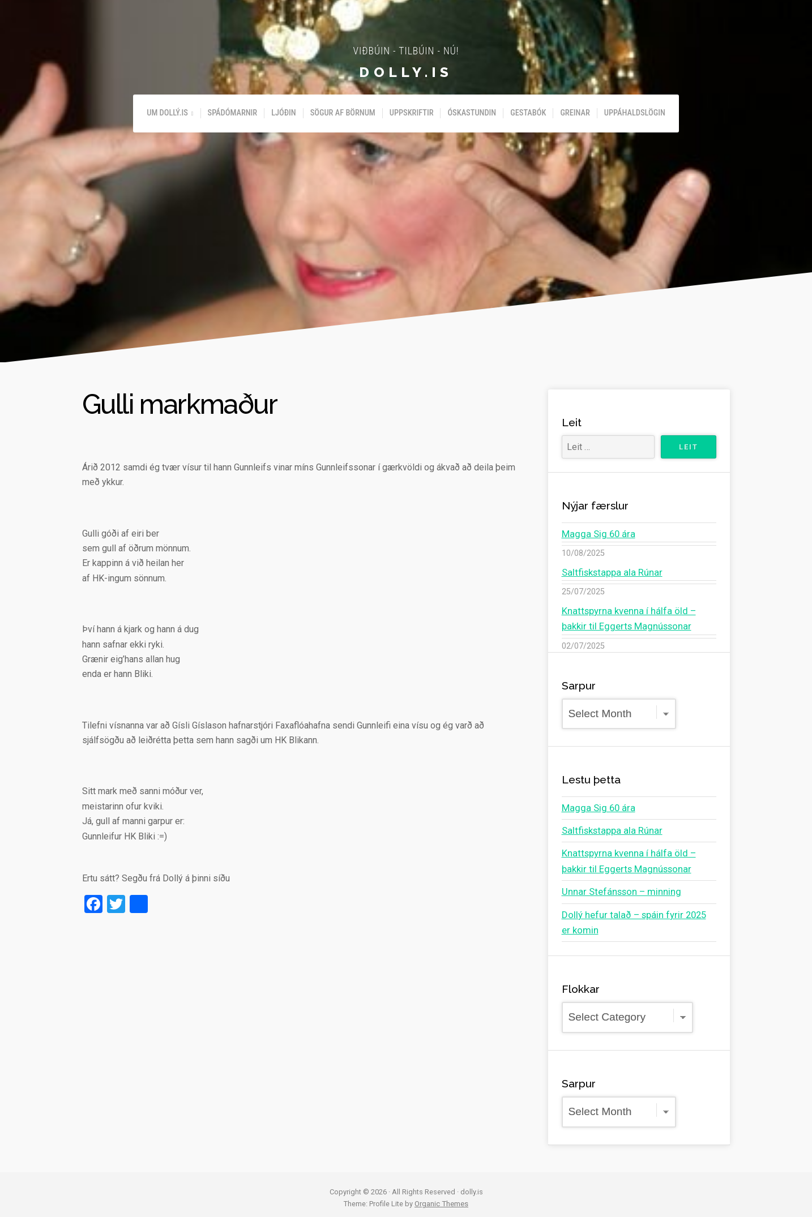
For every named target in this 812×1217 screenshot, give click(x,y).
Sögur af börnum (342, 113)
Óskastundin (471, 113)
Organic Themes (441, 1197)
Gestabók (528, 113)
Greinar (574, 113)
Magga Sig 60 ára (596, 533)
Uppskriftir (412, 113)
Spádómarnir (233, 113)
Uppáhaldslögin (634, 113)
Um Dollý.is (167, 113)
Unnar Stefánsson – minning (617, 886)
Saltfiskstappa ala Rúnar (609, 571)
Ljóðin (283, 113)
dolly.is (406, 71)
